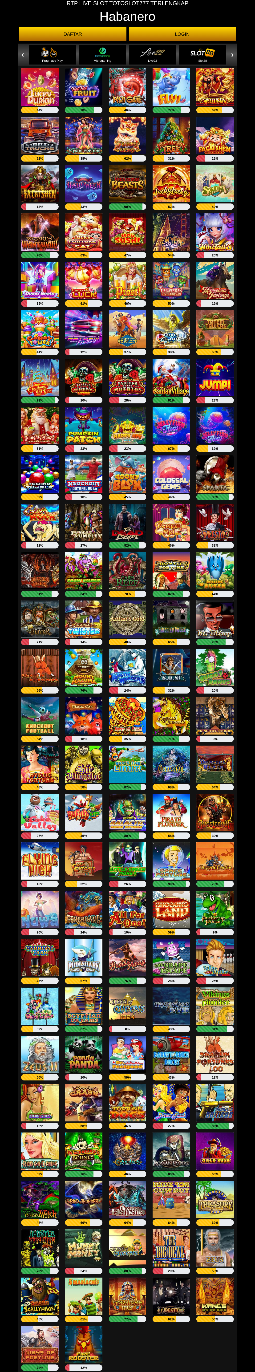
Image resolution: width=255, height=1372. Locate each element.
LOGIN (182, 34)
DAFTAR (73, 34)
